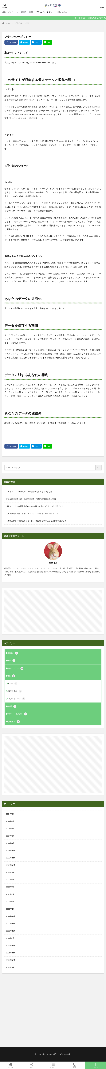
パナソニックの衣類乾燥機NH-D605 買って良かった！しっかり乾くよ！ (35, 506)
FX (17, 12)
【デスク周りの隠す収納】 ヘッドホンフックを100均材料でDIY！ (32, 513)
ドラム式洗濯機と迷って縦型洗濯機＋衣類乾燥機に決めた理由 (31, 499)
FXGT (12, 683)
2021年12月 (11, 945)
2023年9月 (10, 872)
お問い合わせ (62, 12)
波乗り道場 (15, 691)
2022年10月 (11, 931)
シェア (31, 1065)
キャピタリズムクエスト (60, 1054)
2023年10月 (11, 865)
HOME (7, 23)
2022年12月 (11, 916)
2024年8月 (10, 814)
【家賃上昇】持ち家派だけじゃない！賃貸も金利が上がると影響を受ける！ (36, 521)
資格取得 (14, 721)
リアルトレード (16, 698)
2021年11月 (11, 953)
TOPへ (95, 1065)
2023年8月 (10, 880)
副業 (31, 12)
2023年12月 (11, 850)
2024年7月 (10, 821)
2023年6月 (10, 894)
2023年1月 (10, 909)
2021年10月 (11, 960)
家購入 (23, 12)
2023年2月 (10, 902)
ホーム (10, 1065)
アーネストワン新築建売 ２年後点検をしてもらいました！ (30, 491)
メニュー (53, 1065)
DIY (11, 660)
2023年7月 (10, 887)
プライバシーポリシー (45, 12)
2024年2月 (10, 836)
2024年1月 (10, 843)
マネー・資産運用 (17, 713)
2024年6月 (10, 828)
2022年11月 (11, 923)
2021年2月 (10, 967)
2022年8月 (10, 938)
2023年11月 (11, 858)
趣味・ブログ (7, 12)
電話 (74, 1065)
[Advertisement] (53, 611)
